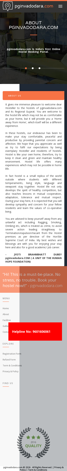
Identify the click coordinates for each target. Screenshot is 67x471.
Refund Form (9, 359)
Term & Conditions (12, 365)
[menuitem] (33, 308)
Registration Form (12, 353)
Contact (7, 331)
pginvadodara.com (13, 467)
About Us (14, 95)
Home (6, 308)
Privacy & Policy (10, 371)
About (6, 314)
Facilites (7, 320)
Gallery (6, 326)
